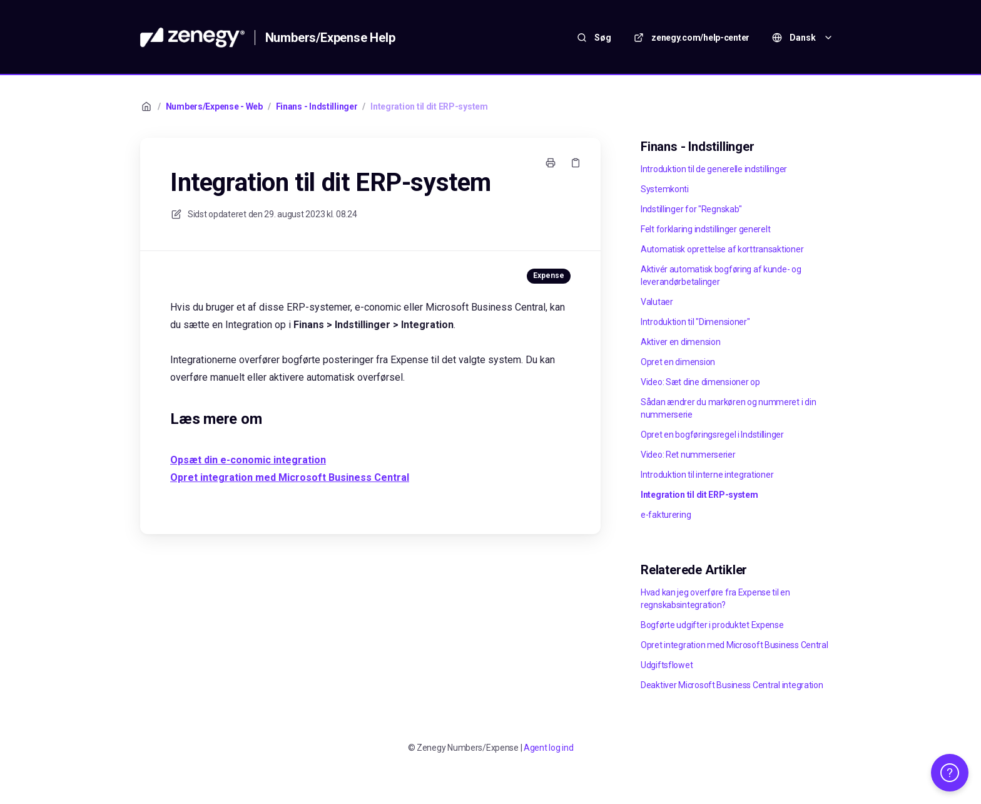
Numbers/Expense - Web (214, 106)
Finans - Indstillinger (317, 106)
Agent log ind (548, 748)
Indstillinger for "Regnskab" (691, 209)
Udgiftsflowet (667, 665)
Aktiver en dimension (680, 342)
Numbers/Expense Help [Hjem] (330, 37)
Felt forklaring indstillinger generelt (705, 229)
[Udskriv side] (551, 163)
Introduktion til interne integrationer (707, 475)
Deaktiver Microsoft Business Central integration (732, 685)
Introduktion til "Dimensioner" (695, 322)
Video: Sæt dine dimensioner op (700, 382)
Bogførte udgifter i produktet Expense (712, 625)
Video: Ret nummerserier (688, 455)
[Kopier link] (576, 163)
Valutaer (657, 302)
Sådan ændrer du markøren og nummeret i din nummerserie (728, 408)
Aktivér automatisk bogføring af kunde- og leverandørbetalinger (721, 275)
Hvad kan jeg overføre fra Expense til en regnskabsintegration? (715, 598)
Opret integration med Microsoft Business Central (734, 645)
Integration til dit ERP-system (429, 106)
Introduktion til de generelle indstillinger (714, 169)
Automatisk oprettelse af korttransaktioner (722, 249)
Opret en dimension (678, 362)
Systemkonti (665, 189)
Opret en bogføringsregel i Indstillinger (712, 435)
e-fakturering (666, 515)
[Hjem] (192, 38)
